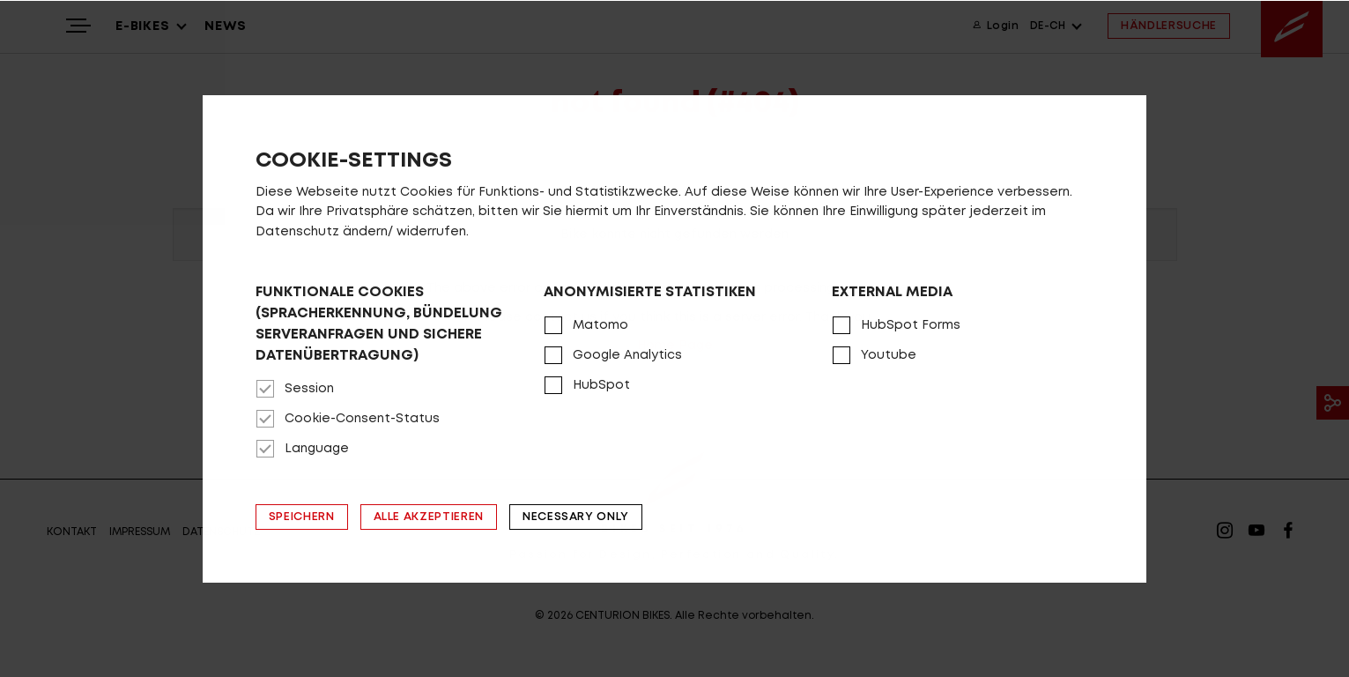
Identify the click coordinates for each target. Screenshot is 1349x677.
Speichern (302, 517)
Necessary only (576, 517)
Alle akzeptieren (429, 517)
